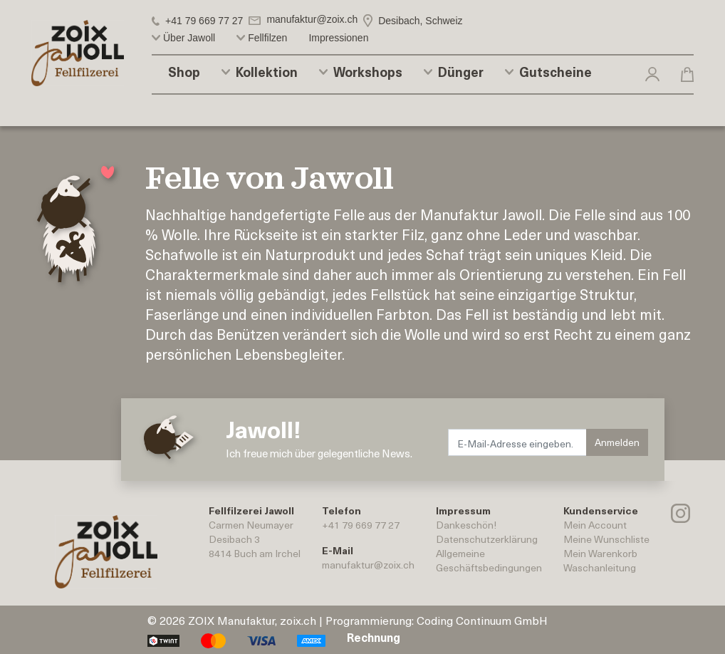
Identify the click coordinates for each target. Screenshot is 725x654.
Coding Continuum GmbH (482, 619)
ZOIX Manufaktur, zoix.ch (252, 619)
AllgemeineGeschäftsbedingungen (489, 560)
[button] (652, 73)
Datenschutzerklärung (487, 538)
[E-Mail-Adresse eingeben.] (518, 442)
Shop (184, 72)
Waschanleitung (599, 567)
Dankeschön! (466, 524)
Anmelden (617, 442)
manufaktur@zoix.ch (368, 564)
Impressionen (338, 38)
